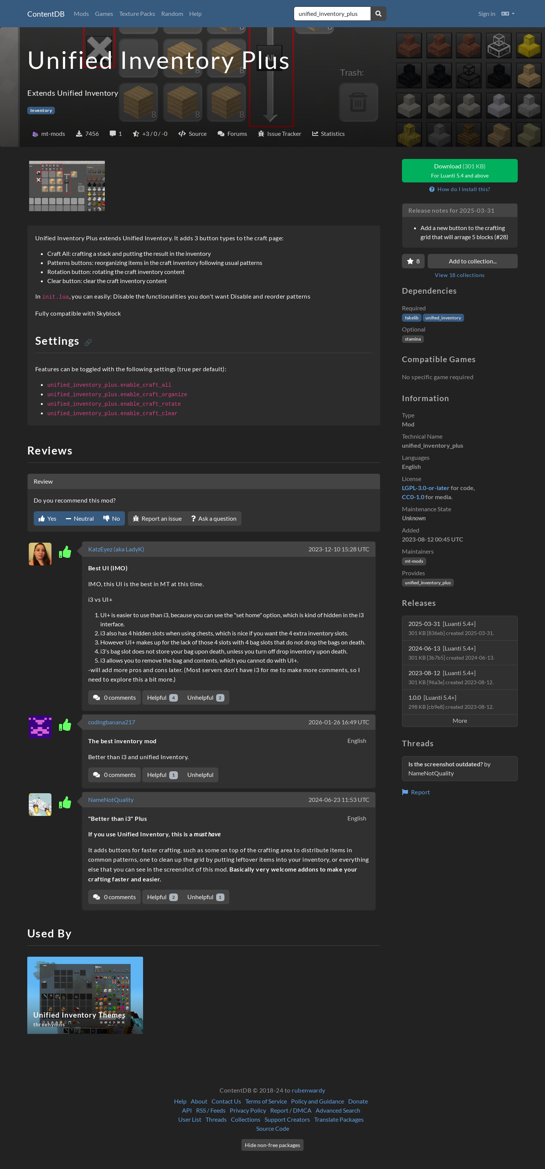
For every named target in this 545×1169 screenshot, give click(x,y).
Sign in (486, 13)
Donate (358, 1101)
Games (104, 13)
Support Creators (287, 1119)
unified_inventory (443, 318)
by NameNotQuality (449, 768)
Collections (245, 1119)
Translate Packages (339, 1119)
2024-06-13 (451, 652)
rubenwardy (308, 1090)
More (460, 720)
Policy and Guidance (317, 1101)
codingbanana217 (111, 721)
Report (416, 791)
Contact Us (226, 1101)
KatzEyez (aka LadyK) (116, 549)
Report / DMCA (290, 1110)
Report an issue (157, 518)
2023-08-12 (451, 677)
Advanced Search (338, 1110)
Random (172, 13)
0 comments (114, 697)
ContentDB (46, 13)
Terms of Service (266, 1101)
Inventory (41, 110)
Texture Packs (137, 13)
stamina (413, 339)
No (111, 518)
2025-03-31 (451, 628)
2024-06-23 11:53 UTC (338, 799)
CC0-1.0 (413, 496)
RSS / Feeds (211, 1110)
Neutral (80, 518)
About (199, 1101)
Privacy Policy (248, 1110)
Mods (81, 13)
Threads (216, 1119)
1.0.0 (451, 702)
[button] (508, 13)
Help (195, 13)
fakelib (412, 318)
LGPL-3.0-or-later (426, 487)
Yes (47, 518)
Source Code (272, 1128)
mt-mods (414, 561)
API (187, 1110)
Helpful (162, 698)
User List (189, 1119)
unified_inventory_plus (428, 582)
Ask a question (214, 518)
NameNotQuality (111, 799)
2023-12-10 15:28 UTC (338, 549)
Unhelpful (206, 698)
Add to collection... (473, 261)
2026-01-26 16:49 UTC (338, 721)
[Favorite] (413, 261)
